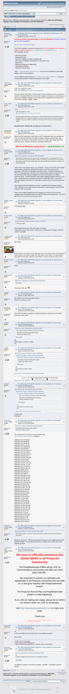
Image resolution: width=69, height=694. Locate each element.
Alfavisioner (8, 215)
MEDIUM (60, 380)
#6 (64, 202)
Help (13, 16)
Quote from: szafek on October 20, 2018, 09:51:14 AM (28, 328)
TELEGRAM (52, 380)
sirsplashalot (8, 236)
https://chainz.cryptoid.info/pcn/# (24, 436)
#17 (64, 527)
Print (63, 26)
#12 (64, 309)
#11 (64, 294)
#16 (64, 422)
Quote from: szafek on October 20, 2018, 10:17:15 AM (28, 389)
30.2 (24, 13)
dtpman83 (7, 626)
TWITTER (36, 380)
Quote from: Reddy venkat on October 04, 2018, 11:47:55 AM (30, 221)
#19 (64, 627)
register (25, 10)
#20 (64, 649)
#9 (64, 261)
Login (22, 16)
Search (17, 16)
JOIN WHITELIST (39, 379)
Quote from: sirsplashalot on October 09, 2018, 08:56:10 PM (30, 280)
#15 (64, 385)
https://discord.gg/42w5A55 (46, 77)
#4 (64, 132)
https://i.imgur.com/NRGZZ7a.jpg (24, 44)
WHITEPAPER (18, 380)
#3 (64, 105)
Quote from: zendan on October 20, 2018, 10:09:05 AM (28, 353)
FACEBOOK (27, 380)
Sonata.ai (24, 377)
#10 (64, 276)
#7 (64, 217)
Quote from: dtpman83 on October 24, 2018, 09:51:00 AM (29, 653)
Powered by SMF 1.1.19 (24, 689)
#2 (64, 84)
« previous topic (53, 24)
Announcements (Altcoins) (38, 20)
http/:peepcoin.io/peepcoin (44, 50)
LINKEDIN (44, 380)
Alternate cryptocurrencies (21, 20)
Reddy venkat (8, 200)
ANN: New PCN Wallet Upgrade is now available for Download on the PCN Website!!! (32, 20)
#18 (64, 549)
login (20, 10)
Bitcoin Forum (7, 20)
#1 (64, 35)
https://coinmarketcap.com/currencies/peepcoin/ (28, 90)
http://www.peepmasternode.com (35, 608)
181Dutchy (7, 83)
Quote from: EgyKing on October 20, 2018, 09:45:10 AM (29, 531)
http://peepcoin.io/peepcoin (28, 71)
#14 (64, 349)
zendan (6, 292)
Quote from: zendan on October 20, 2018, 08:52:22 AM (29, 330)
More (32, 16)
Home (8, 16)
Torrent (27, 13)
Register (27, 16)
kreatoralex (7, 130)
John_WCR (7, 104)
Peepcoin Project (7, 34)
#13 (64, 324)
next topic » (61, 24)
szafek (6, 348)
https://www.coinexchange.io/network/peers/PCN (29, 373)
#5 (64, 151)
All (15, 26)
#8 (64, 237)
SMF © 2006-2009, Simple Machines (41, 689)
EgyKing (7, 307)
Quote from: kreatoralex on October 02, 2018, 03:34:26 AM (29, 156)
